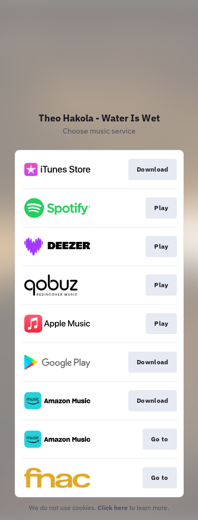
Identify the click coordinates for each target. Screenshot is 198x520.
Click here (113, 508)
